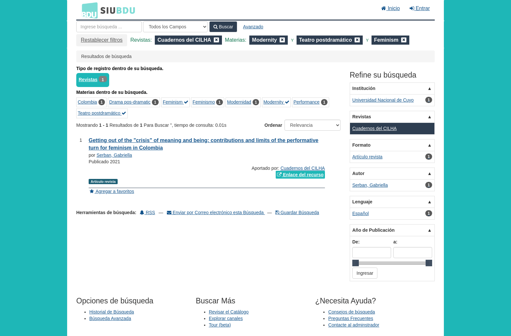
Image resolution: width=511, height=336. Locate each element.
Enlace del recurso (300, 174)
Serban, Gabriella (114, 155)
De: (356, 241)
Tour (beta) (220, 325)
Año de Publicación (373, 230)
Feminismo (204, 102)
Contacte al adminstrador (353, 325)
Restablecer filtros (102, 40)
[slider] (355, 263)
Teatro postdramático (102, 113)
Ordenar (273, 125)
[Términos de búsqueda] (109, 26)
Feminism (175, 102)
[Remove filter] (216, 40)
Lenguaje (362, 201)
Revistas (88, 79)
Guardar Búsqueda (297, 212)
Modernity (276, 102)
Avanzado (253, 26)
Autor (358, 173)
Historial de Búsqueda (111, 311)
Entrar (420, 8)
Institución (363, 88)
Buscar (223, 26)
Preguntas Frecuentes (350, 318)
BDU (88, 10)
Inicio (390, 8)
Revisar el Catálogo (229, 311)
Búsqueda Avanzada (110, 318)
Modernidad (239, 102)
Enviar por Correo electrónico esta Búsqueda (216, 212)
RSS (147, 212)
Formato (361, 145)
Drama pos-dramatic (130, 102)
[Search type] (175, 26)
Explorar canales (226, 318)
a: (395, 241)
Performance (306, 102)
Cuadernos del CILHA (303, 168)
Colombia (87, 102)
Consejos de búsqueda (351, 311)
